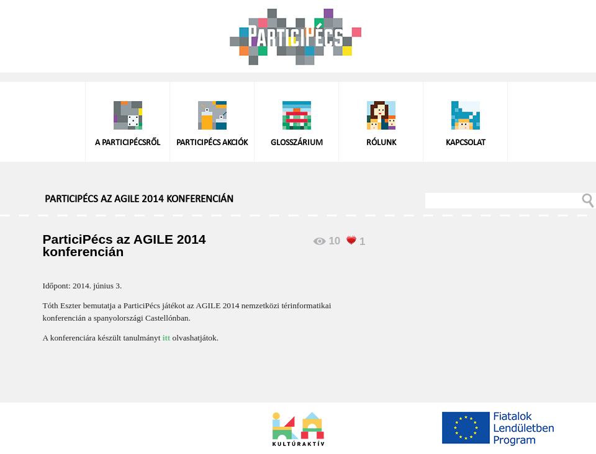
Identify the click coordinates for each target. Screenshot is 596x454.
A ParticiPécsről (127, 143)
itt (167, 337)
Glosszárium (297, 143)
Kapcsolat (465, 143)
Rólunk (381, 143)
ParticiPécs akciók (212, 143)
